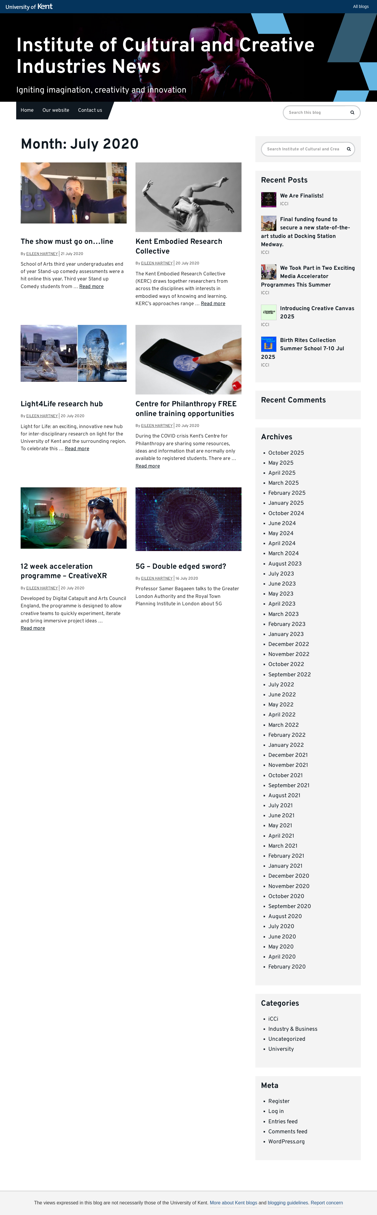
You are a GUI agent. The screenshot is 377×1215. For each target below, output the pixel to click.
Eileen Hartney (42, 254)
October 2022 (286, 664)
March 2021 (282, 846)
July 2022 (281, 684)
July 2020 (281, 926)
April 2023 (281, 604)
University (281, 1049)
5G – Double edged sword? (180, 567)
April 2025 (282, 473)
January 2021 (285, 866)
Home (27, 110)
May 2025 (281, 463)
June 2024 (282, 523)
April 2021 (281, 836)
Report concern (327, 1202)
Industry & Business (293, 1029)
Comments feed (287, 1131)
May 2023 (280, 594)
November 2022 (289, 654)
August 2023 (285, 564)
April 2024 (282, 543)
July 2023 (281, 574)
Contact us (90, 110)
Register (279, 1101)
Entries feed (283, 1121)
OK (285, 1205)
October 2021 (285, 775)
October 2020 (286, 896)
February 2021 (286, 856)
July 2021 (280, 805)
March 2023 (283, 614)
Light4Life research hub (62, 404)
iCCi (273, 1019)
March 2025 (283, 483)
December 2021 (288, 755)
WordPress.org (286, 1141)
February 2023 (286, 624)
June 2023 (282, 584)
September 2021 (289, 785)
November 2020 (289, 886)
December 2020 (288, 876)
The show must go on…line (67, 242)
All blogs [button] (361, 6)
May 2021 (280, 825)
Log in (276, 1111)
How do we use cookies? (227, 1204)
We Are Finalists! (302, 196)
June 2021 (281, 815)
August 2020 (285, 916)
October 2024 (286, 513)
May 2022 (281, 704)
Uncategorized (286, 1039)
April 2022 (282, 715)
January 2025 (286, 503)
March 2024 (283, 553)
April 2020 (282, 957)
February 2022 (287, 735)
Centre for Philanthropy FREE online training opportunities (186, 409)
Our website (55, 110)
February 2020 (287, 967)
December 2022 (288, 644)
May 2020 (281, 947)
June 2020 (282, 937)
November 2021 (288, 765)
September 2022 (289, 674)
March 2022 (283, 725)
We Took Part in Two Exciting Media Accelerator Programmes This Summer (308, 277)
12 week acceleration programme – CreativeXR (64, 571)
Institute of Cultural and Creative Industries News (165, 56)
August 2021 (284, 795)
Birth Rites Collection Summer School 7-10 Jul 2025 (302, 349)
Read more (91, 287)
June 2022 (282, 694)
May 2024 (281, 533)
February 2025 (287, 493)
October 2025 (286, 453)
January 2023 (286, 634)
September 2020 (289, 906)
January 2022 (286, 745)
